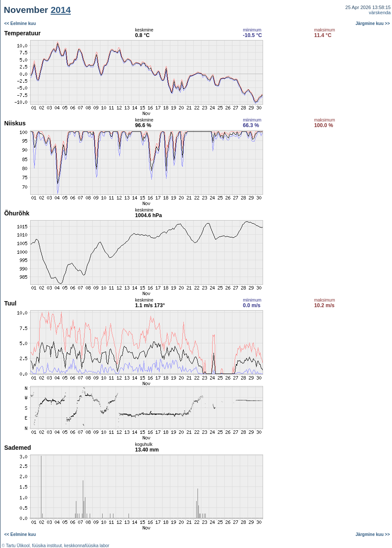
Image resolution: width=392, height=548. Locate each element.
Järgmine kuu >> (373, 23)
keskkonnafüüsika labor (87, 545)
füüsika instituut (47, 545)
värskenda (380, 12)
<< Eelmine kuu (20, 23)
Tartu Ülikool (18, 545)
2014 (60, 10)
